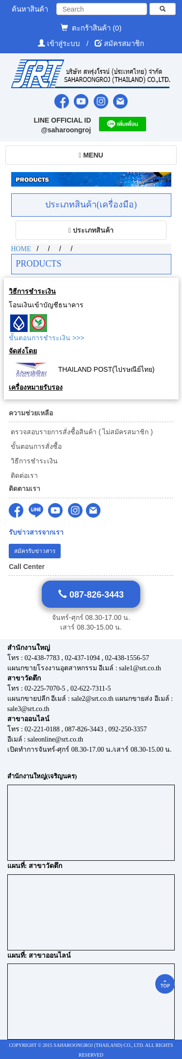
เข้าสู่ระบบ (64, 43)
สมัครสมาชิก (124, 43)
